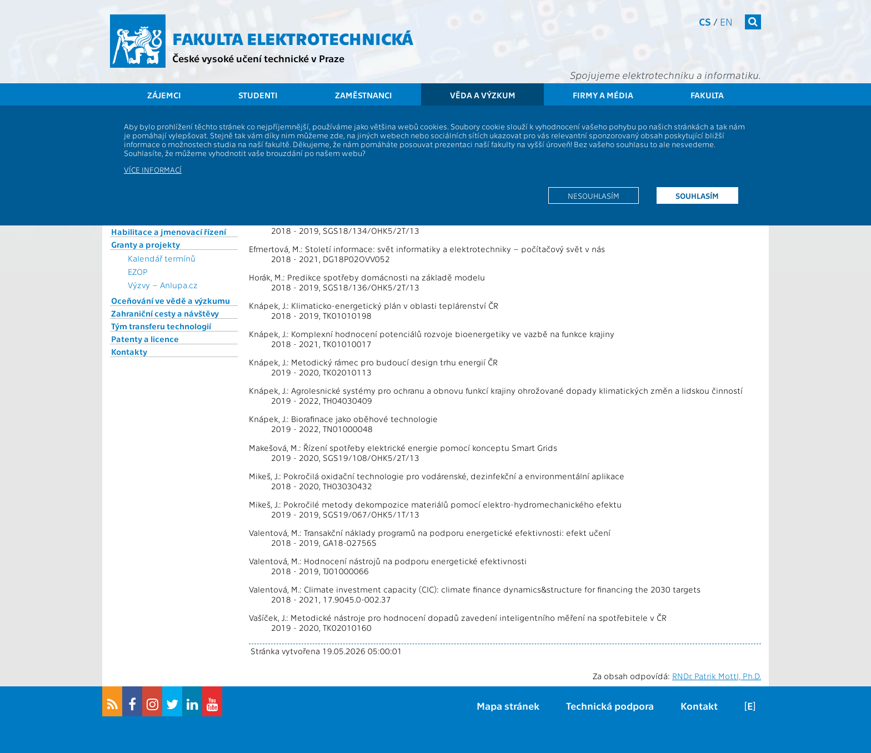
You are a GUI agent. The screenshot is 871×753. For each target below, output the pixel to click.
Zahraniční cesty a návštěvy (165, 313)
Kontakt (699, 705)
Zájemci (164, 95)
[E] (749, 705)
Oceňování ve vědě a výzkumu (170, 300)
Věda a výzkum (482, 95)
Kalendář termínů (162, 258)
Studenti (258, 95)
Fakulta (707, 95)
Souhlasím (697, 195)
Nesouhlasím (593, 195)
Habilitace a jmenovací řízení (168, 232)
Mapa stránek (508, 705)
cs (705, 21)
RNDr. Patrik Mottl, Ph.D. (716, 676)
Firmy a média (603, 95)
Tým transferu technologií (161, 326)
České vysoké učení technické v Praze (258, 58)
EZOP (138, 272)
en (726, 21)
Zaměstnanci (363, 95)
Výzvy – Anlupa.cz (163, 285)
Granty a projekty (145, 244)
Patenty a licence (145, 339)
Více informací (153, 169)
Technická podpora (610, 705)
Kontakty (129, 352)
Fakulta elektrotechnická (292, 38)
